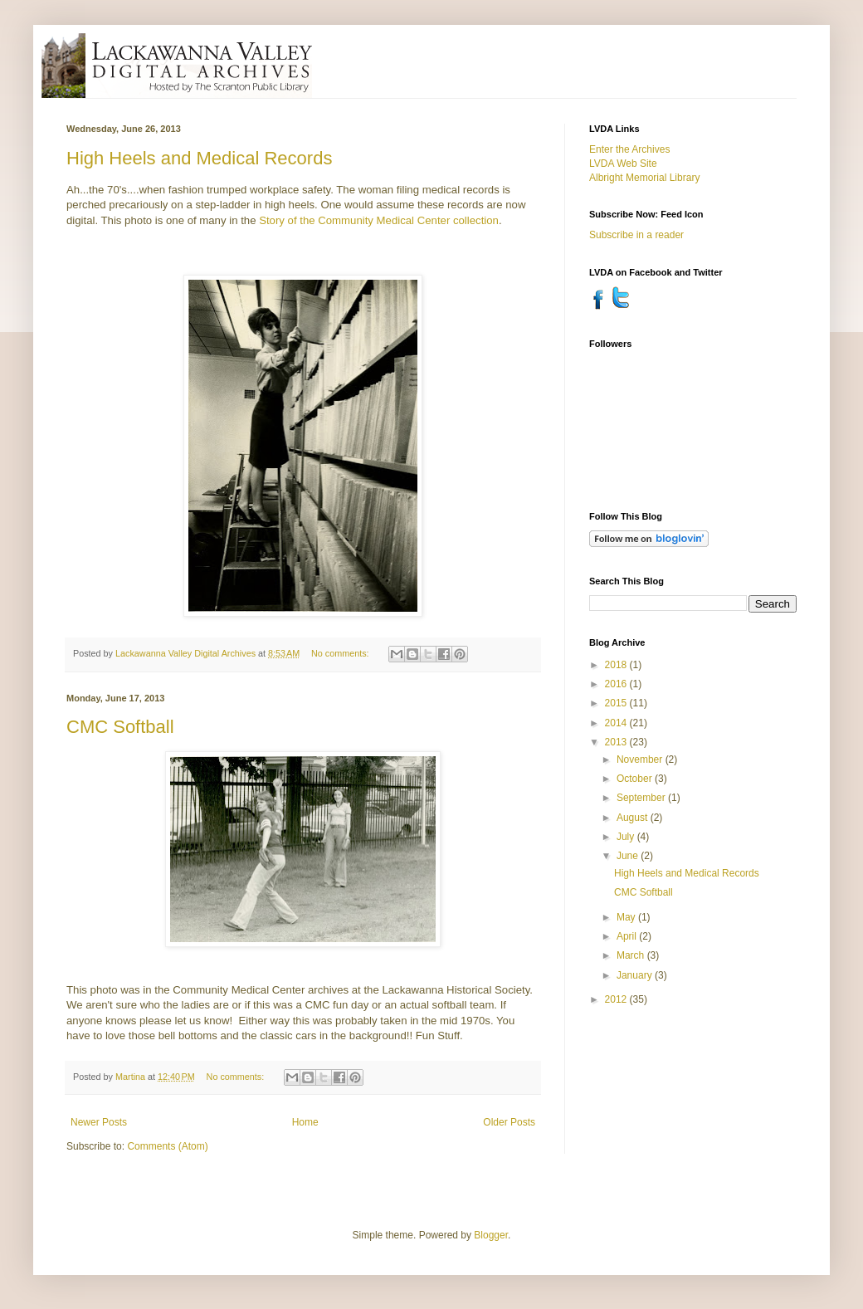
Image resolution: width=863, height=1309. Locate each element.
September (642, 797)
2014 (617, 723)
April (628, 936)
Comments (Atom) (167, 1146)
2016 (617, 684)
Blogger (491, 1235)
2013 (617, 742)
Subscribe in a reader (636, 235)
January (636, 975)
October (636, 778)
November (641, 759)
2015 (617, 703)
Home (305, 1122)
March (632, 955)
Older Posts (509, 1122)
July (627, 837)
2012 (617, 999)
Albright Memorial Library (644, 177)
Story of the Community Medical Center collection (379, 220)
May (627, 917)
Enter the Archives (629, 149)
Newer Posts (99, 1122)
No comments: (341, 653)
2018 (617, 665)
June (629, 856)
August (634, 817)
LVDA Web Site (623, 163)
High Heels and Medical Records (199, 158)
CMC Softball (120, 726)
